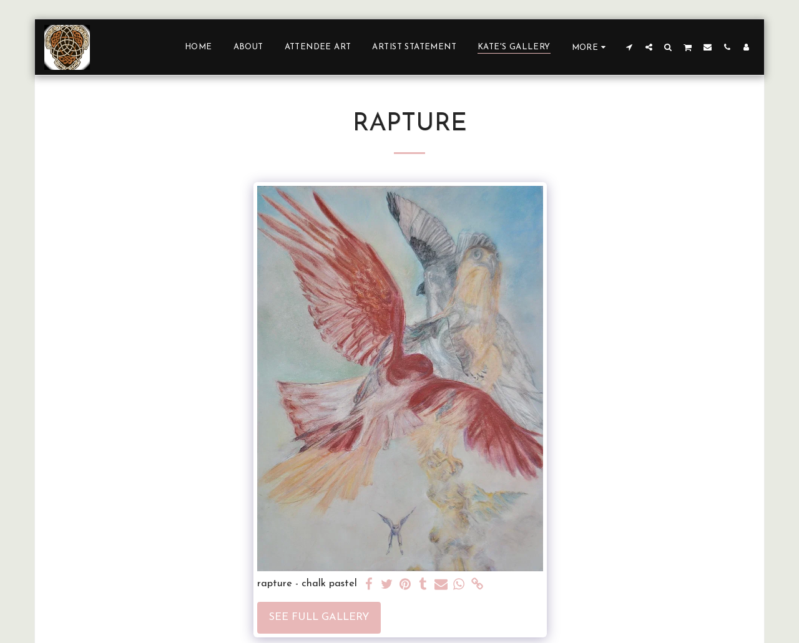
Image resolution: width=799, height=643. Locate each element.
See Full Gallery (319, 617)
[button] (629, 46)
